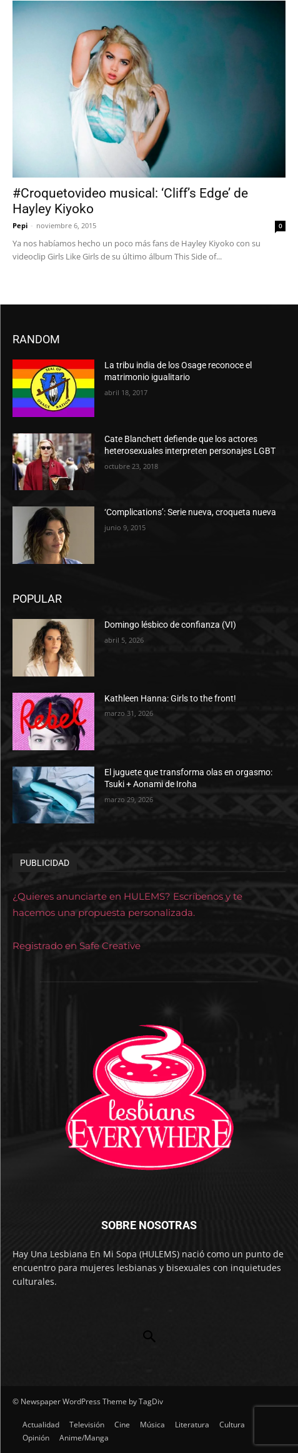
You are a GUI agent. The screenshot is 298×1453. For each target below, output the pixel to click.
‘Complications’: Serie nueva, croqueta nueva (190, 512)
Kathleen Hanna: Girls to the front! (170, 698)
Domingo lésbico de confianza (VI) (170, 625)
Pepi (19, 225)
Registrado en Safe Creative (76, 946)
